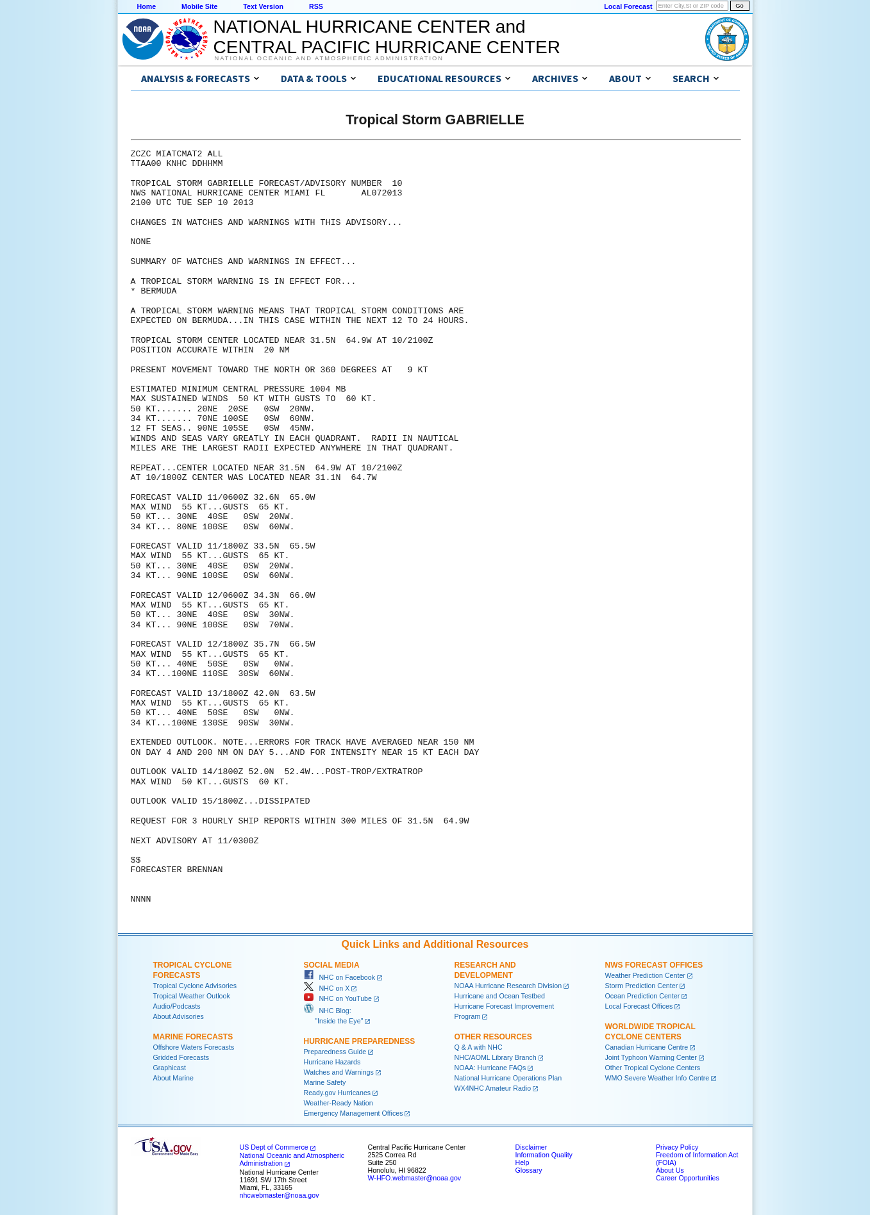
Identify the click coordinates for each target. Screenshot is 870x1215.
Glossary (528, 1170)
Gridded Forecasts (181, 1057)
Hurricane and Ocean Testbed (500, 996)
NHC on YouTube (338, 998)
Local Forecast (628, 6)
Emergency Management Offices (353, 1113)
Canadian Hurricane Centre (647, 1047)
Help (522, 1162)
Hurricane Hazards (332, 1062)
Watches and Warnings (339, 1072)
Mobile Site (199, 6)
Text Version (263, 6)
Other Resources (493, 1036)
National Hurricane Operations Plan (508, 1078)
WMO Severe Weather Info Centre (657, 1078)
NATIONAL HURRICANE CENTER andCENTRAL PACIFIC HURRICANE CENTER (386, 37)
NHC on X (327, 988)
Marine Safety (325, 1082)
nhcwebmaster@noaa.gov (279, 1195)
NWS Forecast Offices (654, 965)
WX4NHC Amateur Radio (493, 1088)
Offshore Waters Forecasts (194, 1047)
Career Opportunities (687, 1178)
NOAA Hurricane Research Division (508, 985)
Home (146, 6)
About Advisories (178, 1016)
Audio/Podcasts (177, 1006)
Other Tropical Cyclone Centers (653, 1067)
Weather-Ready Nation (338, 1103)
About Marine (173, 1078)
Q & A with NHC (479, 1047)
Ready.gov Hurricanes (337, 1092)
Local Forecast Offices (639, 1006)
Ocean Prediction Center (642, 996)
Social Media (332, 965)
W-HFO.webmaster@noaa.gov (415, 1178)
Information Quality (544, 1155)
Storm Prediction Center (641, 985)
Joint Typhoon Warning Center (651, 1057)
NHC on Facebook (340, 977)
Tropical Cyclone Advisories (195, 985)
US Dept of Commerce (274, 1147)
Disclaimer (531, 1147)
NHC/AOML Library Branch (496, 1057)
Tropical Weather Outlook (191, 996)
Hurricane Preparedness (359, 1041)
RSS (316, 6)
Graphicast (170, 1067)
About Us (670, 1170)
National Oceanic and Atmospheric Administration (329, 58)
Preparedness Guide (335, 1051)
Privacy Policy (677, 1147)
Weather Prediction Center (645, 975)
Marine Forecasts (193, 1036)
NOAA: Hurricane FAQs (490, 1067)
